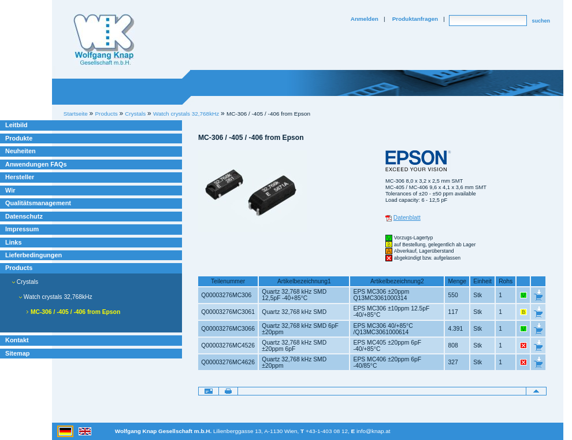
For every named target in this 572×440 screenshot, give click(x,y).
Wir (10, 190)
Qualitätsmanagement (38, 202)
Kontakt (17, 340)
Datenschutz (24, 216)
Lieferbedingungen (33, 255)
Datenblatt (407, 218)
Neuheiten (20, 150)
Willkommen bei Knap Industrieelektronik (104, 40)
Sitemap (17, 353)
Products (18, 267)
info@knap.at (373, 431)
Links (13, 242)
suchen (541, 21)
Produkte (18, 138)
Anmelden (364, 19)
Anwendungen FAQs (36, 164)
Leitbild (16, 124)
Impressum (22, 228)
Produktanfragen (415, 19)
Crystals (25, 282)
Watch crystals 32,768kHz (186, 113)
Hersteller (19, 176)
